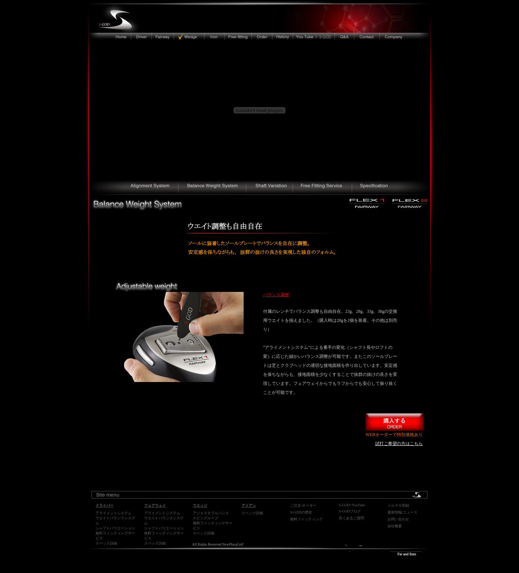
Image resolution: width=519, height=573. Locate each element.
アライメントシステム (114, 513)
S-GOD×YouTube (352, 505)
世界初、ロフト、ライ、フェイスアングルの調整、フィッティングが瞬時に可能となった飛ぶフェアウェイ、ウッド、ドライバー (134, 188)
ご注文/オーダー (303, 505)
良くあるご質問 (351, 518)
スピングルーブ (205, 518)
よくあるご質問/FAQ (344, 36)
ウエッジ (189, 36)
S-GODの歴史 (301, 512)
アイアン (214, 36)
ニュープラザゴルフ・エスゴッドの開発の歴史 (283, 36)
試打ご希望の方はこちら (399, 443)
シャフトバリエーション (115, 528)
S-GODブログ (350, 511)
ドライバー (141, 36)
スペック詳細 (106, 543)
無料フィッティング (306, 519)
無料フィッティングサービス (238, 36)
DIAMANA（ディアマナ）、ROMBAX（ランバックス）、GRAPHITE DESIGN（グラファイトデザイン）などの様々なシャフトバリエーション (271, 188)
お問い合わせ (398, 519)
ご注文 (262, 36)
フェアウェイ (163, 36)
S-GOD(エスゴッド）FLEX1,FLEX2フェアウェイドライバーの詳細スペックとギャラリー (391, 188)
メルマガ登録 (398, 505)
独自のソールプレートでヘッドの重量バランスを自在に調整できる (213, 188)
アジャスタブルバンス (211, 513)
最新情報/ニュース (402, 512)
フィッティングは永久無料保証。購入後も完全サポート (323, 188)
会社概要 (408, 36)
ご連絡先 (367, 36)
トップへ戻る (107, 36)
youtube (314, 36)
